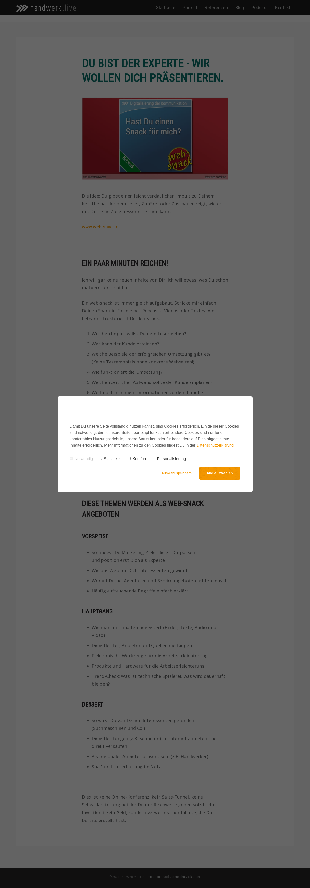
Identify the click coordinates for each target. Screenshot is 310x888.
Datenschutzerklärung (215, 445)
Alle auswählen (220, 473)
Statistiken (110, 459)
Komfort (137, 459)
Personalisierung (169, 459)
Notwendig (81, 459)
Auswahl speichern (176, 473)
